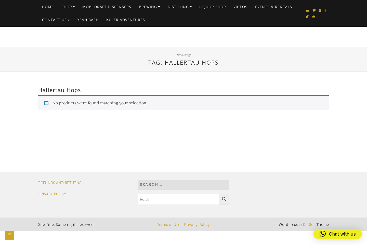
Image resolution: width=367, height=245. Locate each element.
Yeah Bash (88, 19)
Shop (66, 6)
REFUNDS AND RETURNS (59, 183)
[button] (337, 234)
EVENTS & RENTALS (273, 6)
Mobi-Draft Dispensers (106, 6)
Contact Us (54, 19)
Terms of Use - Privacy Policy (183, 224)
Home (48, 6)
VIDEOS (240, 6)
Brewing (148, 6)
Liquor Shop (212, 6)
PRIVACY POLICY (52, 194)
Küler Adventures (125, 19)
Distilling (178, 6)
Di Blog (307, 224)
